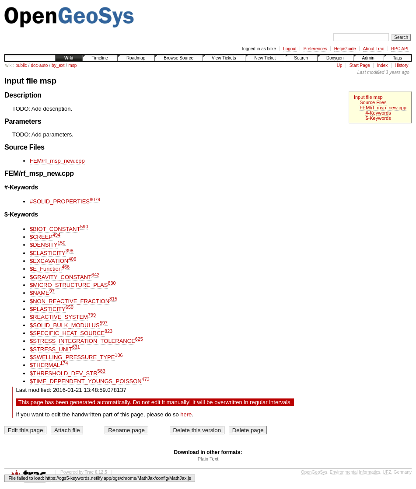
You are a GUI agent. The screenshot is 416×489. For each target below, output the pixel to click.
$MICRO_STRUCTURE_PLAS (69, 285)
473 (146, 379)
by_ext (58, 65)
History (401, 65)
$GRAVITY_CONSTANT (60, 277)
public (21, 65)
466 (66, 266)
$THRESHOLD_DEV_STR (64, 373)
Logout (290, 48)
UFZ (387, 472)
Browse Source (178, 58)
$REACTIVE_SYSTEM (59, 317)
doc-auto (39, 65)
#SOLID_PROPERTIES (60, 201)
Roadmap (135, 58)
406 (72, 259)
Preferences (315, 48)
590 (84, 226)
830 (111, 283)
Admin (368, 58)
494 (56, 235)
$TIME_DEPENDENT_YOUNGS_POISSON (86, 381)
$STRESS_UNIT (51, 349)
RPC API (399, 48)
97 (52, 290)
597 (104, 322)
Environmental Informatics (355, 472)
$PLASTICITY (48, 309)
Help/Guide (345, 48)
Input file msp (368, 97)
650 (69, 307)
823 (108, 331)
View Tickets (224, 58)
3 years (393, 72)
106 (118, 355)
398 (69, 250)
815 (113, 298)
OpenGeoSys (314, 472)
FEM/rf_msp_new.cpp (383, 107)
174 (64, 363)
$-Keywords (378, 118)
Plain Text (208, 458)
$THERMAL (45, 365)
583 (101, 371)
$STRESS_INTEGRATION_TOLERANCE (82, 341)
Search (301, 58)
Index (382, 65)
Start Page (360, 65)
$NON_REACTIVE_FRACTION (69, 301)
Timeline (99, 58)
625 (139, 339)
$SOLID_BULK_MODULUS (65, 325)
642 (95, 274)
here (186, 414)
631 (76, 346)
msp (72, 65)
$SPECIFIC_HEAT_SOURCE (67, 333)
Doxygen (334, 58)
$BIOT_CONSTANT (55, 229)
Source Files (373, 102)
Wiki (68, 58)
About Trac (373, 48)
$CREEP (41, 237)
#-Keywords (378, 112)
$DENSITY (44, 244)
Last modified (371, 72)
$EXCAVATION (49, 261)
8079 (95, 199)
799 (92, 315)
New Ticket (265, 58)
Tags (397, 58)
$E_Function (46, 268)
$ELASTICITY (48, 253)
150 (62, 242)
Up (340, 65)
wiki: (9, 65)
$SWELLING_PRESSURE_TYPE (72, 357)
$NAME (39, 293)
